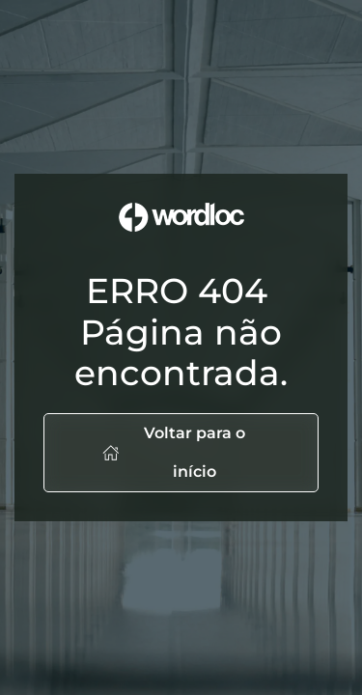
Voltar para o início (173, 452)
